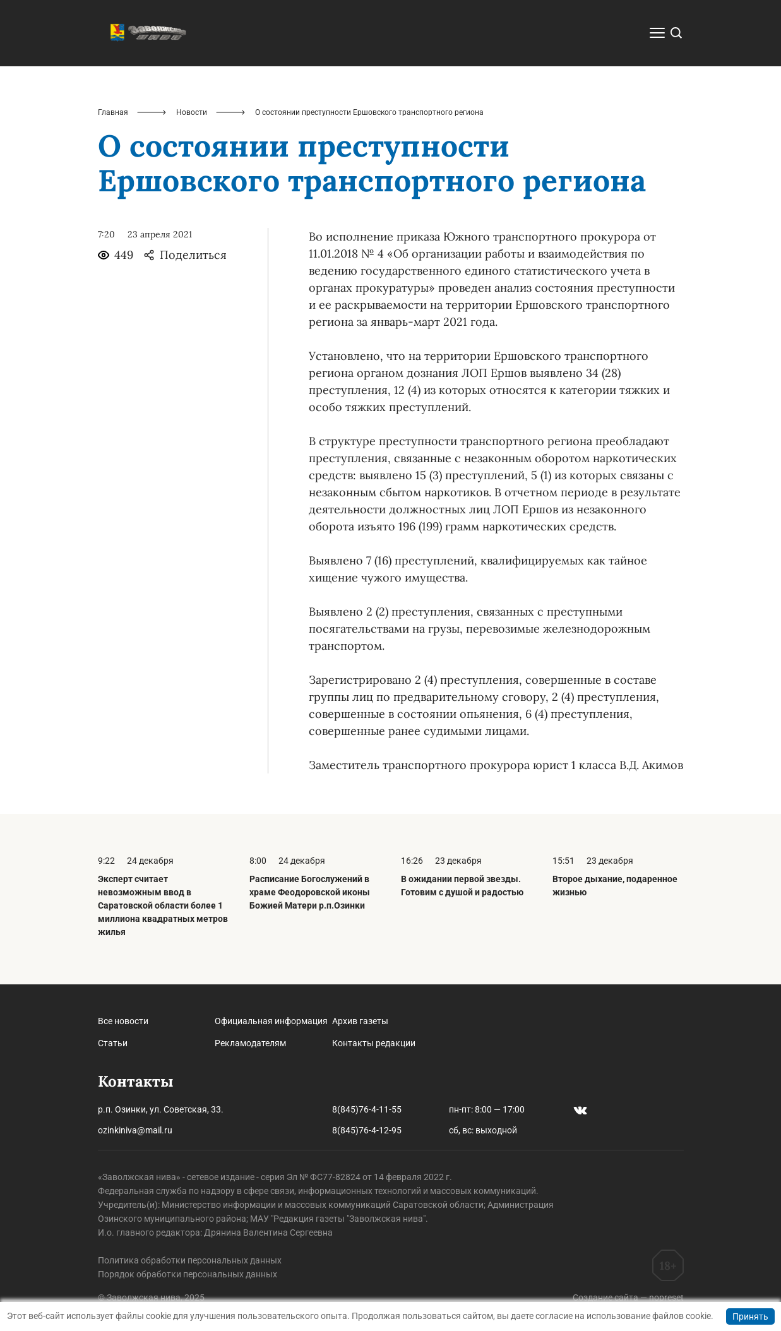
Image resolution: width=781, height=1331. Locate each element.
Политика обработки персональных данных (190, 1260)
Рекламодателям (250, 1043)
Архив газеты (360, 1021)
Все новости (123, 1021)
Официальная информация (271, 1021)
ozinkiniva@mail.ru (135, 1130)
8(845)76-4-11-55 (367, 1109)
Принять (750, 1316)
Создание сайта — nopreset (628, 1297)
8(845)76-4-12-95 (367, 1130)
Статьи (113, 1043)
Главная (113, 112)
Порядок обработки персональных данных (187, 1274)
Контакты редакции (373, 1043)
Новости (191, 112)
